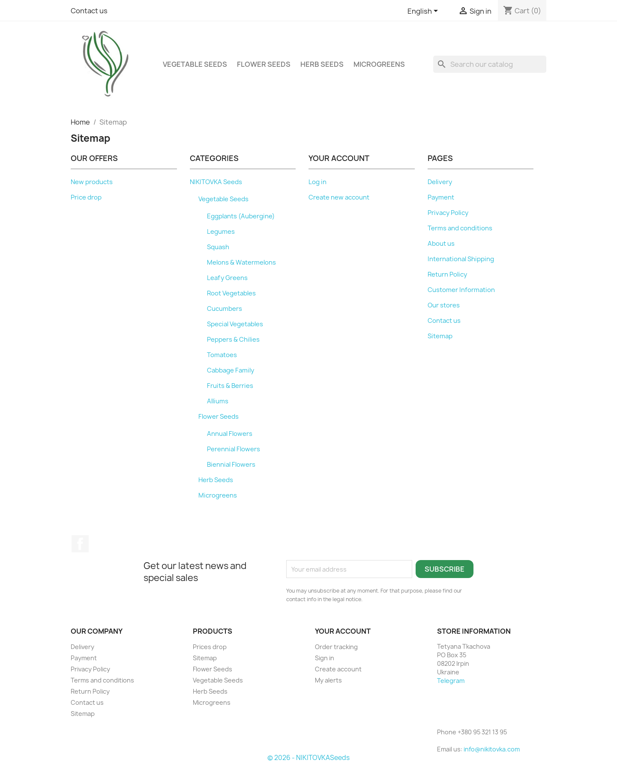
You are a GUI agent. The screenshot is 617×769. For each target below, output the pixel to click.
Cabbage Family (230, 370)
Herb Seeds (322, 64)
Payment (441, 197)
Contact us (89, 10)
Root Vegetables (231, 293)
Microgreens (379, 64)
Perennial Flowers (233, 449)
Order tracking (336, 647)
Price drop (86, 197)
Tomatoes (222, 355)
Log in (317, 182)
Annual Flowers (229, 433)
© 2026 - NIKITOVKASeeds (308, 757)
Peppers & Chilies (233, 339)
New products (92, 182)
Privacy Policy (448, 213)
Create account (338, 669)
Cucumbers (224, 308)
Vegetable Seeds (195, 64)
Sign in (324, 658)
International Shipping (461, 259)
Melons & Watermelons (241, 262)
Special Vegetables (235, 324)
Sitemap (440, 336)
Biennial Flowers (231, 464)
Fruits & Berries (230, 386)
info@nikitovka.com (492, 749)
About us (441, 243)
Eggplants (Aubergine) (241, 216)
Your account (343, 631)
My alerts (328, 680)
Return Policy (447, 274)
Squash (218, 247)
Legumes (221, 231)
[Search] (489, 64)
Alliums (217, 401)
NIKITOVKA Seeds (216, 182)
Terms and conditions (460, 228)
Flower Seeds (264, 64)
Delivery (440, 182)
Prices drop (210, 647)
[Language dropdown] (424, 11)
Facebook (80, 543)
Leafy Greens (227, 278)
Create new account (338, 197)
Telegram (450, 681)
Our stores (444, 305)
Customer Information (461, 290)
